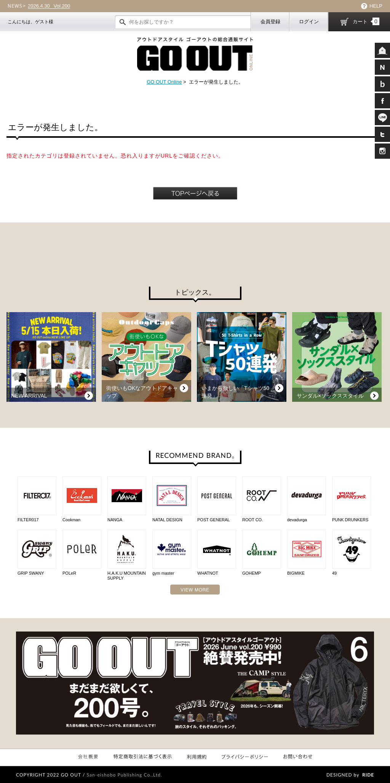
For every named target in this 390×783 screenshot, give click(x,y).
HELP (375, 6)
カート (366, 21)
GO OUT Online (164, 82)
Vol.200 (49, 6)
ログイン (309, 21)
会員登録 (270, 21)
